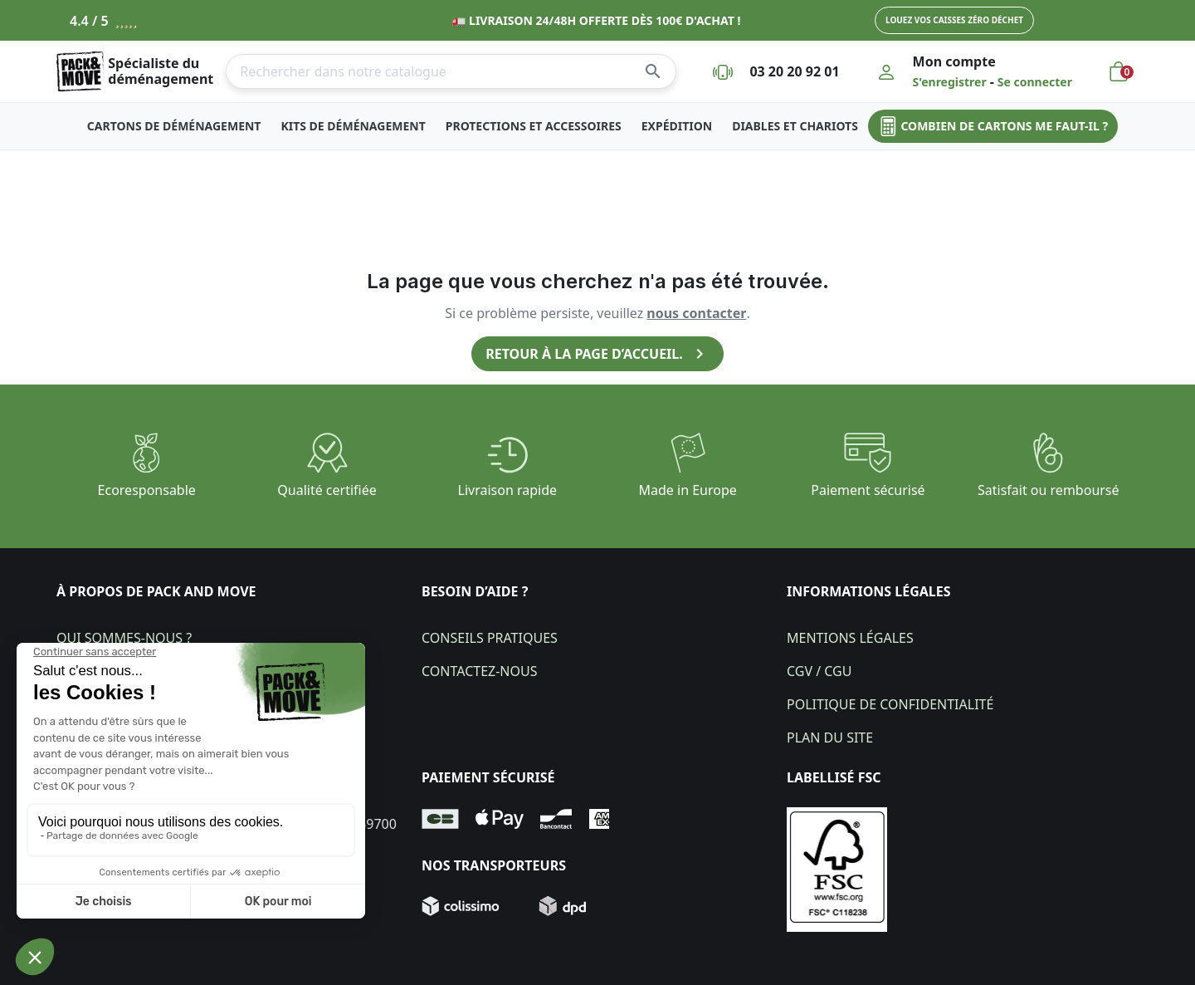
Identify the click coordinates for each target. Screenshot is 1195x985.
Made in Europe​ (688, 490)
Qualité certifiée (326, 490)
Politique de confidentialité (890, 704)
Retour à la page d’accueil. (597, 354)
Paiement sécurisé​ (867, 490)
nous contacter (696, 313)
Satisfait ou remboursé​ (1048, 490)
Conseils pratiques (490, 638)
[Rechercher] (451, 71)
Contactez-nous (479, 671)
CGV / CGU (819, 671)
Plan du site (830, 737)
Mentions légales (850, 638)
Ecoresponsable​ (147, 490)
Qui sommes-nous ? (124, 638)
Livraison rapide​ (508, 490)
